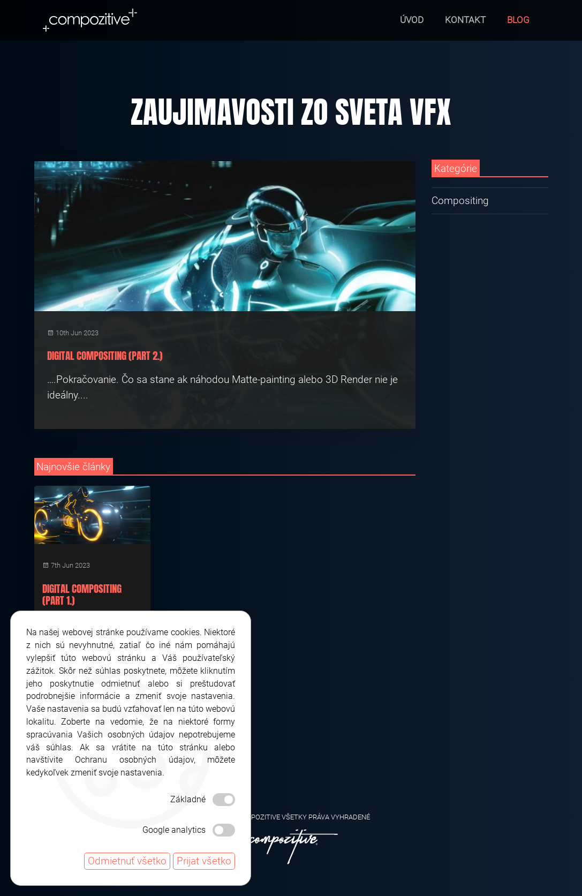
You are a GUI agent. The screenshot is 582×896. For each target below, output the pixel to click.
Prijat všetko (204, 861)
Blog (518, 19)
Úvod (412, 19)
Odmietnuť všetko (127, 861)
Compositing (460, 200)
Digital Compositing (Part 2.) (105, 355)
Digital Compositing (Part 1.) (82, 594)
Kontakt (465, 19)
